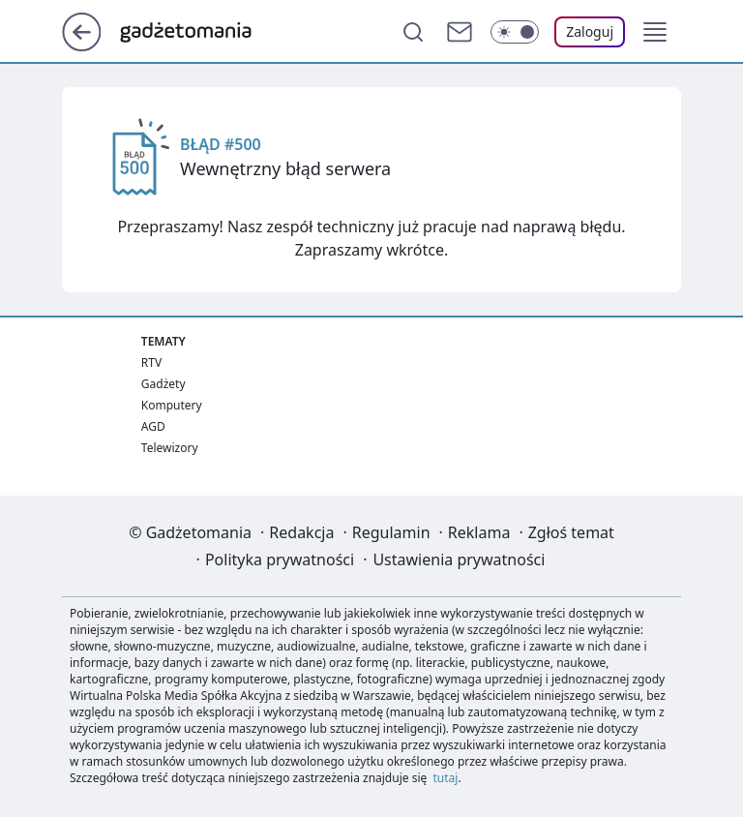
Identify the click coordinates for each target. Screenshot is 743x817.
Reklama (479, 532)
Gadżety (163, 384)
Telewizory (169, 447)
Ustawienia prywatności (458, 559)
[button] (654, 31)
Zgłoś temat (571, 532)
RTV (151, 362)
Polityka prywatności (279, 559)
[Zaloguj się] (589, 31)
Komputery (171, 405)
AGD (153, 426)
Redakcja (301, 532)
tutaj (446, 778)
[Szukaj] (413, 31)
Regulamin (391, 532)
